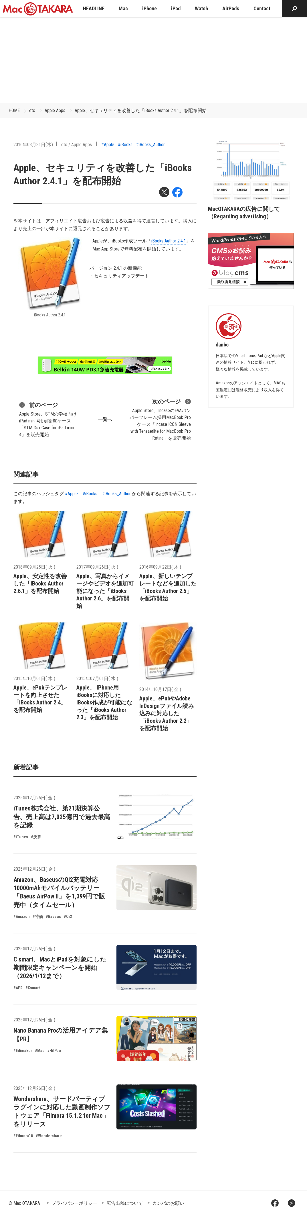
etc (32, 110)
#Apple (107, 144)
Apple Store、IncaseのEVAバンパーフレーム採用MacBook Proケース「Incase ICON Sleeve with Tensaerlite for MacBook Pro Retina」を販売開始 (160, 419)
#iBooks (125, 144)
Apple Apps (55, 110)
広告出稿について (124, 1203)
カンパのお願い (168, 1203)
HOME (14, 110)
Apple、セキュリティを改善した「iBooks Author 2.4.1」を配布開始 (141, 110)
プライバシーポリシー (74, 1203)
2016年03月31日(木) (33, 144)
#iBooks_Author (150, 144)
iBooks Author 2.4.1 (168, 241)
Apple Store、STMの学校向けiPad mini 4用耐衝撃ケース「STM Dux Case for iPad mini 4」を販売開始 (48, 419)
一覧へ (105, 419)
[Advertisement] (153, 60)
